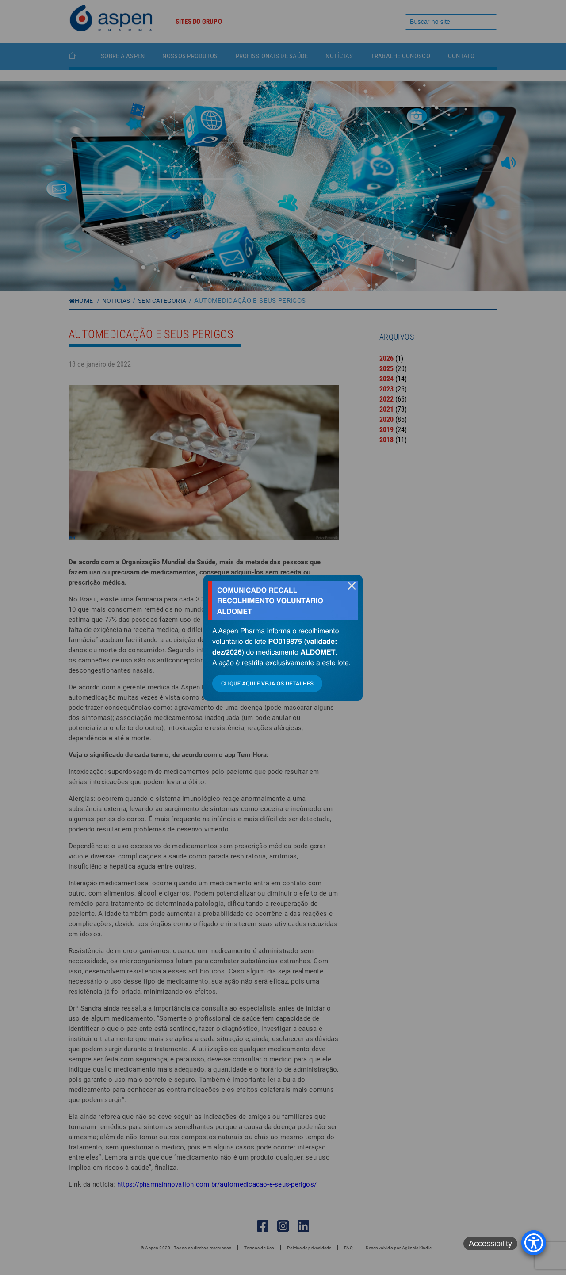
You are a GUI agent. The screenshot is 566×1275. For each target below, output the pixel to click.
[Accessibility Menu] (533, 1242)
